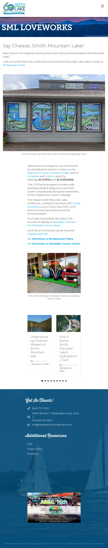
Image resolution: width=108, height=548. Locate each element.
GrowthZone (98, 543)
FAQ (29, 450)
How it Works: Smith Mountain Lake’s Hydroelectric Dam (68, 348)
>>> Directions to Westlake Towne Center (53, 243)
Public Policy (35, 455)
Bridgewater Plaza (14, 65)
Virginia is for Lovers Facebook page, (48, 172)
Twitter (49, 176)
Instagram (33, 176)
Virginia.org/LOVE (37, 234)
